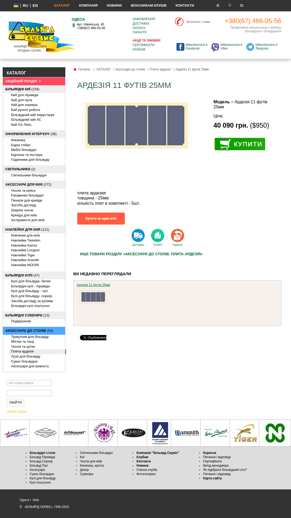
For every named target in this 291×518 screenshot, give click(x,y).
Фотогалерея (146, 474)
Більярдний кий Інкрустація (32, 115)
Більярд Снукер (41, 461)
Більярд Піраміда (42, 457)
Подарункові (21, 321)
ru (25, 5)
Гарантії (139, 32)
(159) (22, 89)
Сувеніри (86, 474)
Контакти (185, 5)
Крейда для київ (24, 215)
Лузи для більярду (25, 356)
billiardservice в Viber (231, 46)
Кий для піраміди (24, 95)
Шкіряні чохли (22, 210)
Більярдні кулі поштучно (30, 306)
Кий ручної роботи (25, 110)
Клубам (139, 49)
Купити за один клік (101, 218)
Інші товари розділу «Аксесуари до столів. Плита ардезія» (141, 254)
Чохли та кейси (23, 191)
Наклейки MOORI (25, 265)
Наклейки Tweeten (25, 240)
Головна (84, 69)
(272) (28, 184)
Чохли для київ (91, 461)
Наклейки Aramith (25, 260)
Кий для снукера (24, 105)
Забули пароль (17, 411)
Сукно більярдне (42, 474)
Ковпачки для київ (25, 235)
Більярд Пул (39, 465)
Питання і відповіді (217, 457)
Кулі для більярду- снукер (31, 296)
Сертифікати (143, 45)
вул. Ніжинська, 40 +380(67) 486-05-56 (91, 26)
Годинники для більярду (30, 160)
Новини (114, 5)
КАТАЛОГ (62, 5)
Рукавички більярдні (27, 195)
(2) (20, 169)
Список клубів (147, 470)
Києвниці (18, 140)
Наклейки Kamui (24, 245)
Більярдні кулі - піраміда (30, 286)
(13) (27, 315)
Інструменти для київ (27, 220)
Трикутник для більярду (30, 337)
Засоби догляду (23, 205)
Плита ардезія (22, 351)
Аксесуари (37, 470)
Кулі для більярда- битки (31, 281)
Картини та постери (26, 155)
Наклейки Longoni (25, 250)
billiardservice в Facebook (196, 46)
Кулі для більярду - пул (29, 291)
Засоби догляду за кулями (32, 301)
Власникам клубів (149, 5)
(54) (29, 331)
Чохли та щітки (23, 347)
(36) (31, 134)
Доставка (141, 23)
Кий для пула (21, 100)
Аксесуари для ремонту (30, 366)
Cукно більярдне (24, 361)
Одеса (24, 500)
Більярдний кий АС (26, 120)
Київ (36, 500)
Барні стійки (20, 145)
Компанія (88, 5)
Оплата (139, 28)
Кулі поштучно (40, 482)
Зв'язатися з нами (198, 21)
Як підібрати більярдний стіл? (225, 470)
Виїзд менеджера (216, 465)
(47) (22, 275)
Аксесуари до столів (130, 69)
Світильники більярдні (29, 175)
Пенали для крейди (26, 200)
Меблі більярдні (23, 150)
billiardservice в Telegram (266, 46)
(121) (27, 229)
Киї (82, 457)
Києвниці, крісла (92, 465)
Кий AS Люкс (21, 125)
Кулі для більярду (43, 478)
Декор (84, 470)
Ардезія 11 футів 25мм (93, 285)
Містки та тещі (22, 341)
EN (35, 5)
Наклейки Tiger (23, 255)
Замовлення (144, 19)
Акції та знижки (146, 40)
